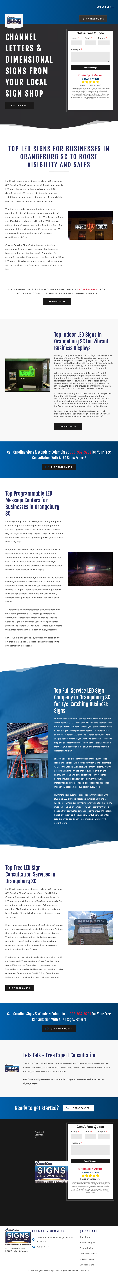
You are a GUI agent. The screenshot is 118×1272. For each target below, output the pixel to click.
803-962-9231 (104, 7)
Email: (87, 38)
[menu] (112, 8)
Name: (74, 38)
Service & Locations (39, 1135)
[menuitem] (87, 1237)
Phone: (101, 38)
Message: (75, 49)
